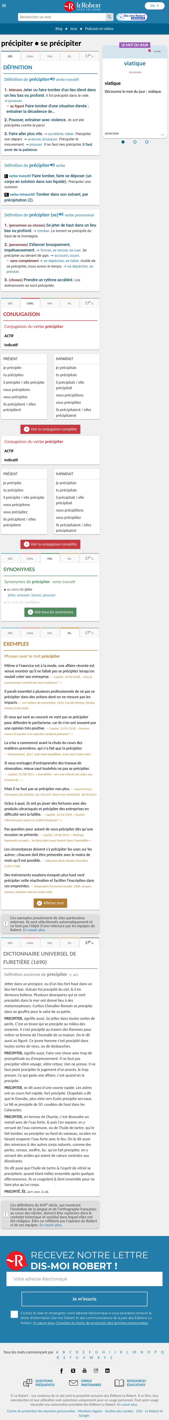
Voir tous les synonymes (54, 612)
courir (74, 255)
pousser (15, 101)
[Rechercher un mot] (110, 17)
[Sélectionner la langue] (155, 5)
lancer (36, 595)
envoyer (23, 595)
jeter (11, 595)
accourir (61, 255)
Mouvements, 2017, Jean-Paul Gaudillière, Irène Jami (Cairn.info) (49, 754)
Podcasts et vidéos (100, 28)
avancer (34, 139)
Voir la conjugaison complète (54, 429)
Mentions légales (90, 1411)
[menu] (4, 5)
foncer (45, 250)
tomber (43, 231)
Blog (57, 28)
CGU (139, 1411)
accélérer (55, 134)
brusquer (49, 139)
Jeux (73, 28)
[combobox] (62, 17)
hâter (69, 134)
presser (36, 144)
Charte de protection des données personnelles (41, 1411)
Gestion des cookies (119, 1411)
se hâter (72, 261)
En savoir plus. (34, 929)
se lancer (60, 250)
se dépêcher (54, 261)
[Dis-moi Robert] (132, 17)
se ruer (75, 250)
